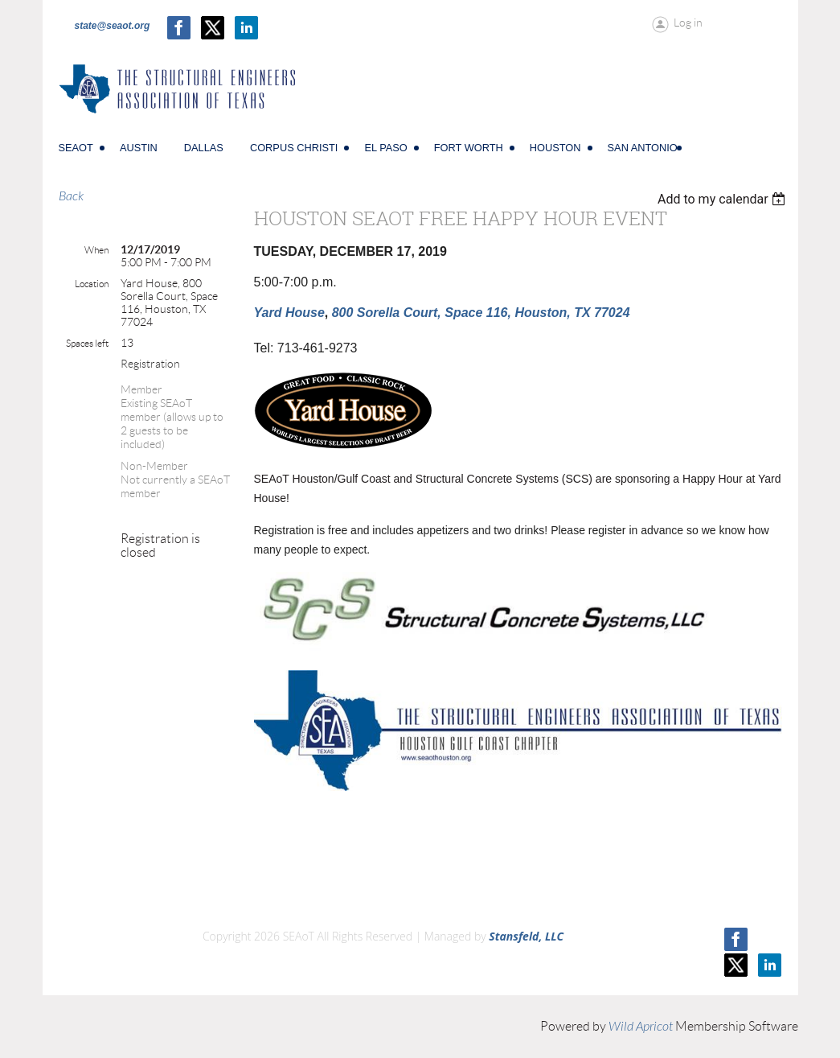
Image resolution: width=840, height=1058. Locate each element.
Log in (688, 22)
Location (92, 283)
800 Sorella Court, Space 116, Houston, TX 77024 (481, 312)
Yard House (289, 312)
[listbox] (724, 199)
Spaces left (87, 343)
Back (71, 196)
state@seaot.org (112, 25)
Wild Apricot (640, 1026)
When (96, 250)
